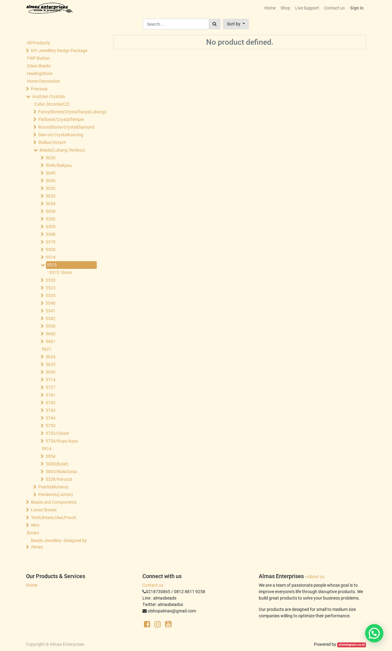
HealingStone (39, 73)
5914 (46, 448)
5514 (50, 257)
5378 (50, 241)
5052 (50, 188)
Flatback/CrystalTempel (61, 119)
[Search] (215, 24)
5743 (50, 410)
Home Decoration (43, 81)
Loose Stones (44, 509)
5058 (50, 211)
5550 (50, 326)
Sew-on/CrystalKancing (60, 134)
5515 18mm (60, 272)
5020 (50, 157)
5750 (50, 425)
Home (31, 585)
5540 (50, 303)
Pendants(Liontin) (55, 494)
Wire (35, 525)
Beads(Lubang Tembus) (62, 150)
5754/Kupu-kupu (62, 440)
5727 (50, 387)
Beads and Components (54, 502)
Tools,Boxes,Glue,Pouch (53, 517)
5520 (50, 280)
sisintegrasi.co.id (351, 645)
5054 (50, 203)
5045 (50, 173)
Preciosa (39, 88)
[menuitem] (270, 8)
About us (315, 576)
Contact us (152, 585)
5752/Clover (57, 433)
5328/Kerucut (59, 479)
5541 (50, 310)
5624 (50, 356)
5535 (50, 295)
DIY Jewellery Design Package (59, 50)
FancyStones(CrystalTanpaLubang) (66, 111)
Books (33, 532)
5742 (50, 402)
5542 (50, 318)
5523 (50, 287)
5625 (50, 364)
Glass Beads (39, 65)
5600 (50, 333)
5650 (50, 372)
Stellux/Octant (52, 142)
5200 (50, 218)
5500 (50, 249)
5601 (50, 341)
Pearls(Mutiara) (53, 486)
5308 (50, 234)
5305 (50, 226)
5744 (50, 418)
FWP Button (38, 58)
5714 (50, 379)
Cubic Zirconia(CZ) (52, 104)
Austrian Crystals (48, 96)
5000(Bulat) (57, 463)
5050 (50, 180)
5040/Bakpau (59, 165)
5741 (50, 395)
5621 (46, 349)
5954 (50, 456)
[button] (236, 24)
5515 (52, 264)
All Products (38, 42)
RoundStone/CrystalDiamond (66, 127)
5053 (50, 196)
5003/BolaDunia (61, 471)
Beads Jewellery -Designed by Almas (59, 543)
